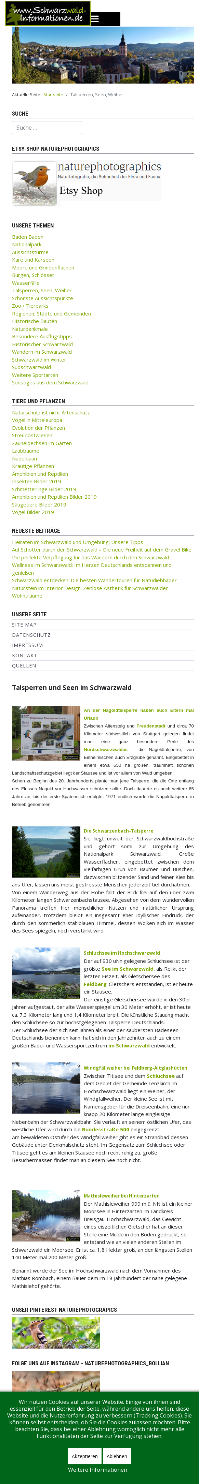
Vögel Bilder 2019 (33, 512)
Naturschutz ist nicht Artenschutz (51, 412)
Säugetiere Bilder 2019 (39, 504)
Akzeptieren (85, 1456)
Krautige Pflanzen (33, 465)
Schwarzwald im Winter (39, 359)
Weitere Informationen (97, 1469)
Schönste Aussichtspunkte (42, 298)
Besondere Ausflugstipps (42, 336)
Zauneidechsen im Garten (42, 443)
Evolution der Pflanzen (38, 427)
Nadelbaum (25, 458)
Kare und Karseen (33, 259)
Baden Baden (27, 236)
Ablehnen (117, 1456)
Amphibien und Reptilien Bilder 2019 (54, 496)
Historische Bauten (34, 321)
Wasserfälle (26, 282)
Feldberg (95, 984)
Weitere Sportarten (35, 374)
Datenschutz (31, 635)
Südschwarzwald (31, 367)
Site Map (24, 624)
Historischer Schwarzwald (42, 344)
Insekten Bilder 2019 (36, 481)
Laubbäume (25, 450)
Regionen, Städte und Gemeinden (51, 313)
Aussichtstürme (30, 252)
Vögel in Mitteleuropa (37, 419)
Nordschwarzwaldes (106, 749)
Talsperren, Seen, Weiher (42, 290)
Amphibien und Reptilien (40, 473)
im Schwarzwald (129, 1045)
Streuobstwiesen (32, 435)
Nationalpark (26, 244)
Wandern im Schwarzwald (42, 351)
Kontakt (24, 655)
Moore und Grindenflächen (43, 267)
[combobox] (47, 127)
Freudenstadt (150, 726)
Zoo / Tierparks (30, 305)
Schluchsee (161, 1075)
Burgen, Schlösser (33, 274)
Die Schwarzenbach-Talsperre (118, 831)
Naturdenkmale (30, 328)
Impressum (27, 645)
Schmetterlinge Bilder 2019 (44, 489)
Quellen (24, 665)
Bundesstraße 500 (105, 1129)
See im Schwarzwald (128, 968)
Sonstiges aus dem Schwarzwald (50, 382)
